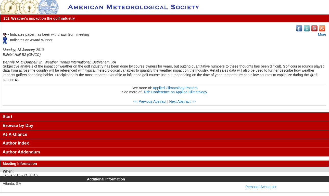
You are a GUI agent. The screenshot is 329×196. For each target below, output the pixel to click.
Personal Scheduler (260, 187)
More (322, 34)
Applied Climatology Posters (175, 88)
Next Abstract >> (182, 101)
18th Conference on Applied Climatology (175, 92)
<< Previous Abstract (149, 101)
